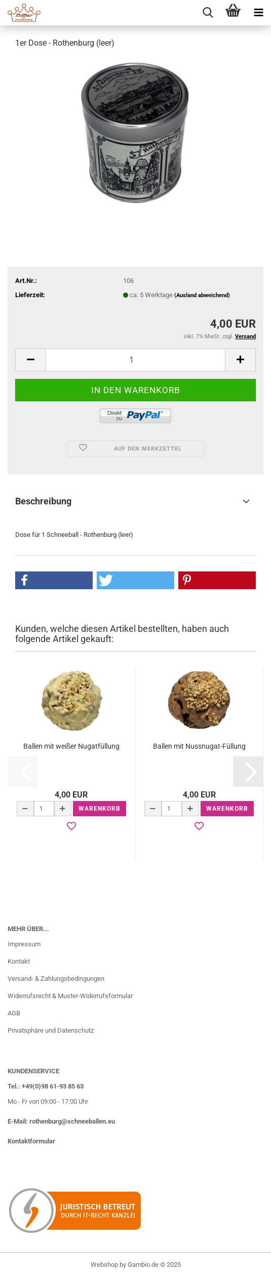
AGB (14, 1013)
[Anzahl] (135, 359)
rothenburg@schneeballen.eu (72, 1121)
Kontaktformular (31, 1141)
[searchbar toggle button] (207, 12)
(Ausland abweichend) (202, 295)
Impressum (24, 944)
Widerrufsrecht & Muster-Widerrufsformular (70, 996)
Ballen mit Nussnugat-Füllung (199, 746)
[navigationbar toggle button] (258, 12)
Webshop (104, 1264)
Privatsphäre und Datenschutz (51, 1030)
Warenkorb (100, 808)
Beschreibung (43, 501)
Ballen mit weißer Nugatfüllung (71, 746)
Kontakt (19, 961)
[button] (30, 359)
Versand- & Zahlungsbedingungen (56, 978)
